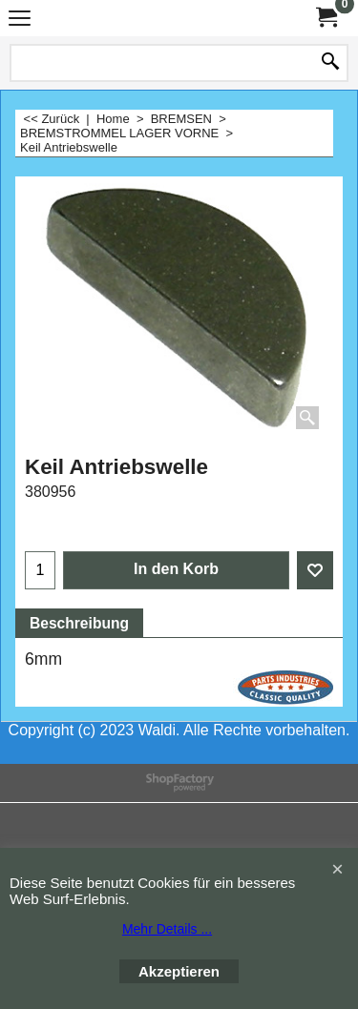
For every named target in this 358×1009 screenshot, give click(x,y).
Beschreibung (79, 623)
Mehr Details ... (167, 929)
